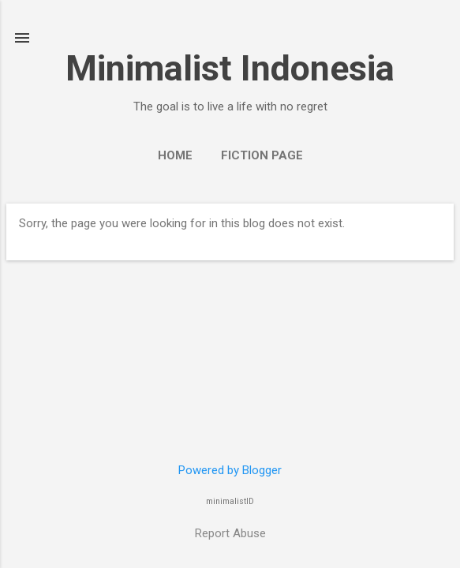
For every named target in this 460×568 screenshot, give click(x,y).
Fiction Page (262, 155)
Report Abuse (230, 533)
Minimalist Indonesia (230, 68)
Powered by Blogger (230, 470)
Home (175, 155)
